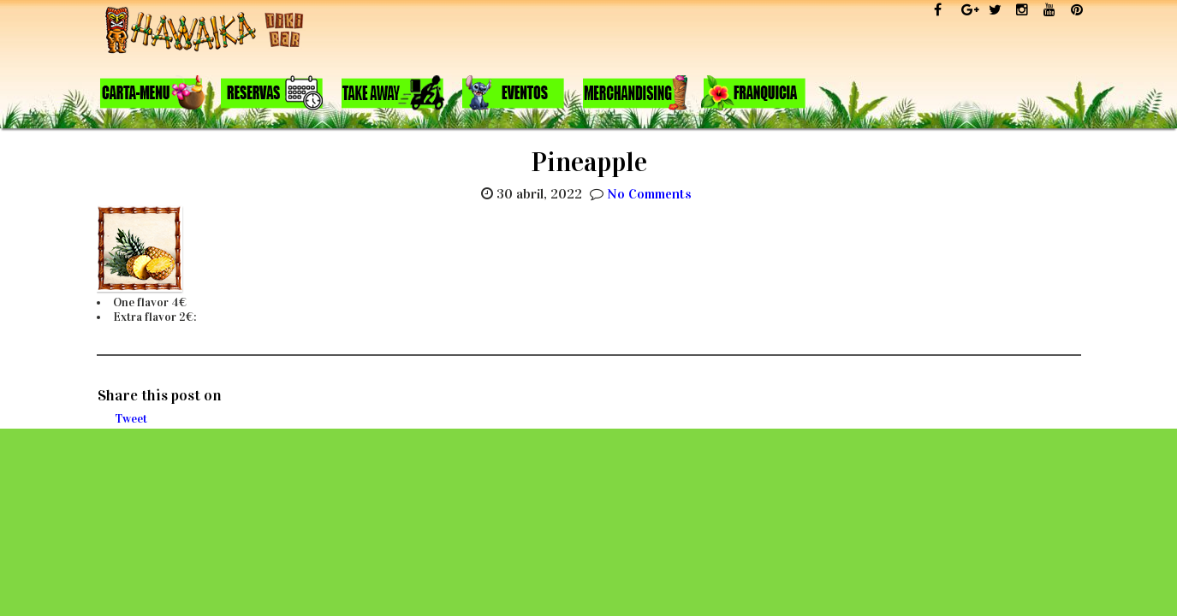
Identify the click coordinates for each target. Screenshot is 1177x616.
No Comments (649, 194)
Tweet (131, 419)
